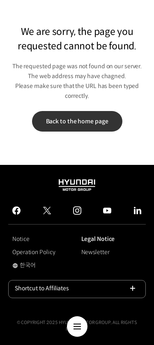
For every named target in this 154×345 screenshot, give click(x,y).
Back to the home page (77, 121)
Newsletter (95, 252)
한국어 (34, 266)
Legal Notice (98, 239)
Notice (20, 239)
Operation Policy (33, 252)
